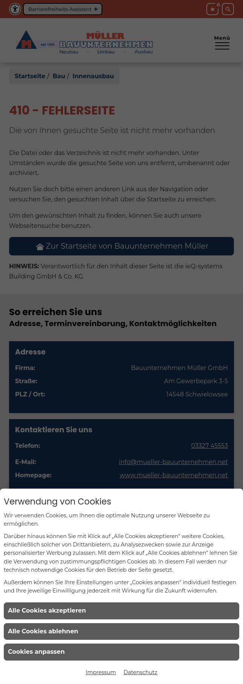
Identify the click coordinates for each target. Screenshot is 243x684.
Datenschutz (140, 672)
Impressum (101, 672)
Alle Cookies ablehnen (43, 631)
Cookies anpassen (36, 651)
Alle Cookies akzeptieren (47, 610)
